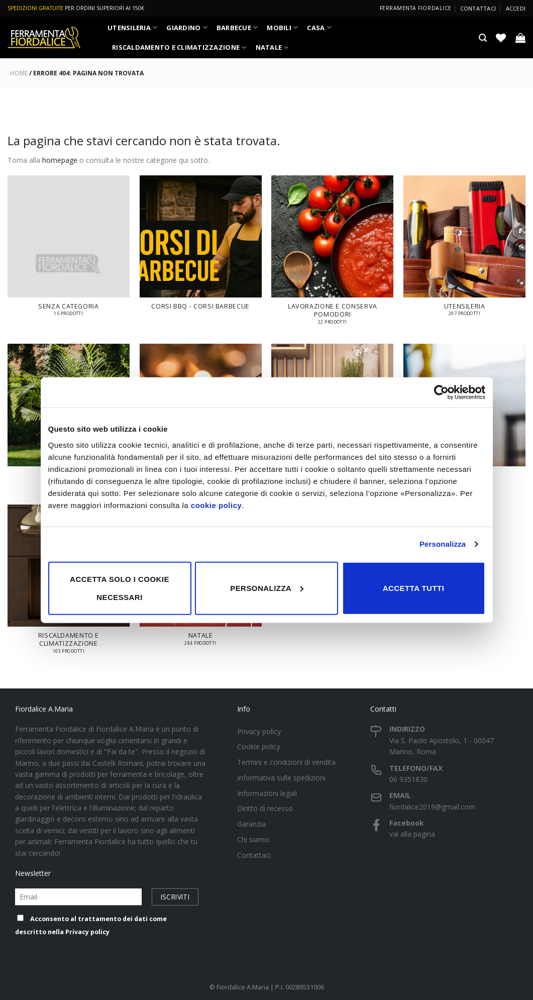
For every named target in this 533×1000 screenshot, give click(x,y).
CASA (319, 27)
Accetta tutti (414, 587)
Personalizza (442, 544)
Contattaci (478, 8)
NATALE (272, 47)
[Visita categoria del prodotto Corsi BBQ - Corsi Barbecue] (201, 247)
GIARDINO (186, 27)
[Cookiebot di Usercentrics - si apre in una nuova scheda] (441, 392)
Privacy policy (87, 932)
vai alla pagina (412, 834)
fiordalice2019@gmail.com (432, 807)
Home (19, 73)
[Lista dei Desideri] (501, 38)
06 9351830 (408, 779)
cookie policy (216, 505)
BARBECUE (237, 27)
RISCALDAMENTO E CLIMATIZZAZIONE (179, 47)
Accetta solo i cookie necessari (119, 587)
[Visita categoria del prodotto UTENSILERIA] (464, 250)
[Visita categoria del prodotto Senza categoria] (69, 250)
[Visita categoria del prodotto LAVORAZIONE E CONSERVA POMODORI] (332, 254)
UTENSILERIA (132, 27)
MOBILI (282, 27)
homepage (59, 160)
